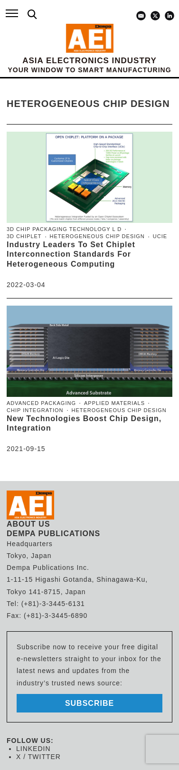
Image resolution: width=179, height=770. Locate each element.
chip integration (35, 410)
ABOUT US (28, 524)
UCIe (160, 236)
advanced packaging (41, 403)
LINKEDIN (33, 748)
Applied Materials (114, 403)
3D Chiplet (24, 236)
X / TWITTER (38, 756)
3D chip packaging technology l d (64, 229)
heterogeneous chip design (97, 236)
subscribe (89, 703)
